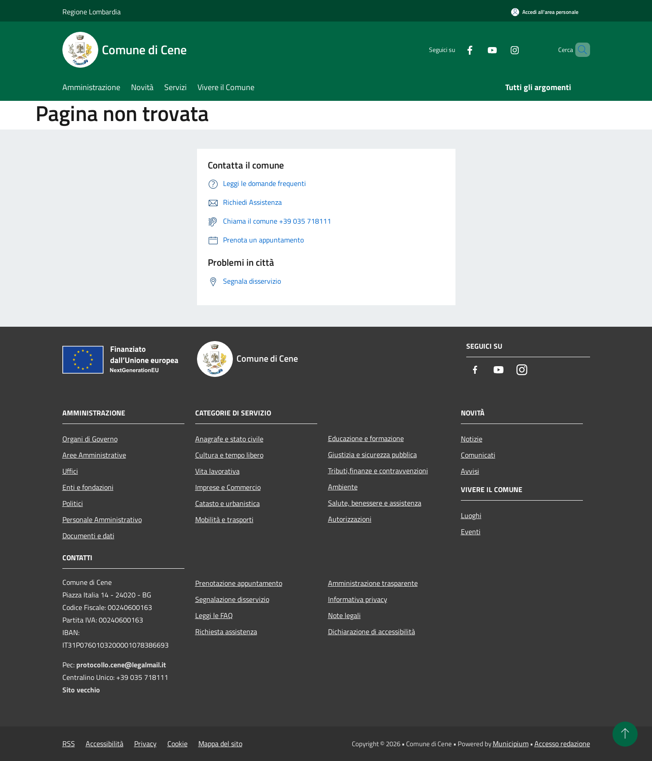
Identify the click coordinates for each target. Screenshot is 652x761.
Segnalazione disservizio (232, 599)
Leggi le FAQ (214, 615)
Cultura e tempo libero (229, 455)
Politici (72, 503)
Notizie (471, 438)
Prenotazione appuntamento (238, 583)
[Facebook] (455, 49)
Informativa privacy (357, 599)
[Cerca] (579, 50)
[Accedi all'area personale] (544, 11)
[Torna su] (625, 734)
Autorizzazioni (350, 519)
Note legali (344, 615)
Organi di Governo (90, 438)
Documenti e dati (88, 535)
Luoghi (471, 515)
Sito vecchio (81, 689)
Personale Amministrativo (102, 519)
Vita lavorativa (217, 471)
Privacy (145, 743)
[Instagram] (499, 49)
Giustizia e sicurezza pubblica (372, 454)
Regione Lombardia (91, 11)
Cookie (177, 743)
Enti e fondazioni (88, 487)
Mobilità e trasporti (224, 519)
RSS (68, 743)
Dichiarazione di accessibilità (371, 631)
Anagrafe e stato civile (229, 438)
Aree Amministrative (94, 455)
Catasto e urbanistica (227, 503)
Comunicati (478, 455)
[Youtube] (477, 49)
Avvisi (470, 471)
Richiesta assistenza (226, 631)
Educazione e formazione (366, 438)
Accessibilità (104, 743)
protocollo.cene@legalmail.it (121, 664)
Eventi (471, 531)
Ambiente (343, 486)
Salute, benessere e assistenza (374, 502)
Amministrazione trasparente (373, 583)
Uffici (70, 471)
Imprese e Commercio (228, 487)
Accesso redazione (562, 743)
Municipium (511, 743)
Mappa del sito (220, 743)
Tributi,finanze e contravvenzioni (378, 470)
